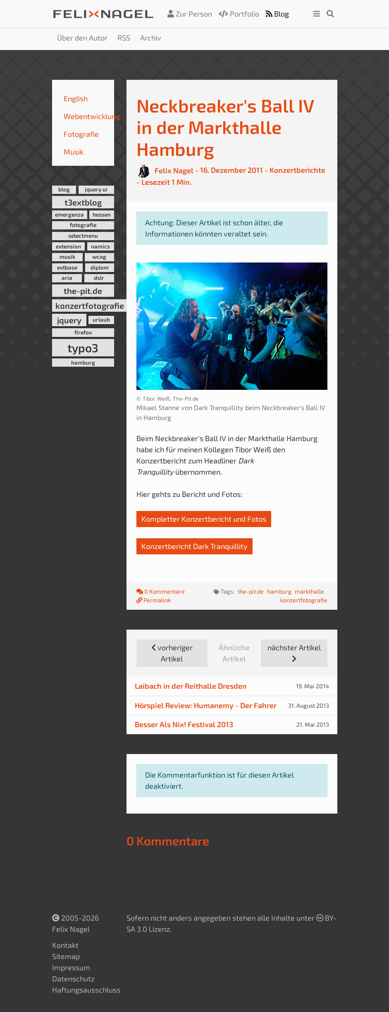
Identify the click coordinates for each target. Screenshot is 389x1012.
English (76, 98)
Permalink (153, 600)
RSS (123, 37)
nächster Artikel (294, 652)
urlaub (101, 319)
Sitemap (66, 956)
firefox (83, 332)
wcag (99, 256)
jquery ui (96, 189)
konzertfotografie (89, 305)
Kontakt (65, 945)
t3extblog (83, 202)
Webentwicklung (92, 116)
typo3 (82, 348)
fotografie (83, 225)
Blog (277, 13)
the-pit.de (83, 291)
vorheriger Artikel (172, 653)
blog (64, 189)
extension (68, 246)
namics (100, 246)
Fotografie (81, 133)
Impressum (71, 967)
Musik (74, 151)
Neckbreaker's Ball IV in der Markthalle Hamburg (225, 127)
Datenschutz (73, 978)
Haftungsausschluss (86, 989)
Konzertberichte (297, 170)
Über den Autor (82, 37)
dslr (99, 277)
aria (67, 277)
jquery (69, 320)
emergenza (69, 214)
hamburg (83, 362)
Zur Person (189, 13)
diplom (100, 267)
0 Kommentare (161, 591)
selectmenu (83, 235)
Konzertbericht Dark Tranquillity (194, 546)
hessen (102, 214)
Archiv (150, 37)
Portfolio (239, 13)
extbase (67, 267)
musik (67, 256)
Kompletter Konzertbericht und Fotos (203, 518)
